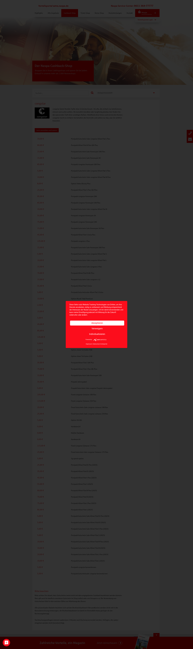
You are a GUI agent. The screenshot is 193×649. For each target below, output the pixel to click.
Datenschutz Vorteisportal (100, 344)
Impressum (89, 344)
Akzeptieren (97, 323)
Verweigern (97, 328)
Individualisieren (97, 334)
